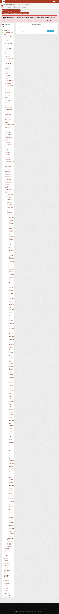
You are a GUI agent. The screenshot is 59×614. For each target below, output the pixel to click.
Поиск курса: (22, 31)
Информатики (10, 88)
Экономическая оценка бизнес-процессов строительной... (11, 439)
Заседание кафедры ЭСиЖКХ (10, 543)
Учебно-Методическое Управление (7, 562)
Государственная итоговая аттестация (10, 201)
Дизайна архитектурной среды (8, 77)
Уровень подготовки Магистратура (10, 212)
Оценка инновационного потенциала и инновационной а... (11, 357)
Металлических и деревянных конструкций (9, 114)
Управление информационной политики (7, 585)
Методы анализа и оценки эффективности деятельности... (11, 258)
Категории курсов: (36, 24)
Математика (9, 104)
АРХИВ (6, 588)
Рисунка (8, 142)
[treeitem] (8, 29)
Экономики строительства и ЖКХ (8, 191)
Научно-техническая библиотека (6, 580)
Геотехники (9, 70)
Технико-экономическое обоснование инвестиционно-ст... (11, 473)
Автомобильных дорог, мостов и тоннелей (9, 43)
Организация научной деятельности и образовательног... (11, 314)
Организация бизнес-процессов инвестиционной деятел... (11, 303)
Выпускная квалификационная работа (10, 196)
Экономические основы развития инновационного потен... (11, 419)
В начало (5, 28)
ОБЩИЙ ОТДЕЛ (8, 36)
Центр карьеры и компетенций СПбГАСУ (8, 575)
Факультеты (7, 552)
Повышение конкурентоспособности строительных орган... (11, 512)
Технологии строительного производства (8, 166)
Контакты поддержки (29, 613)
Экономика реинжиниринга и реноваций (11, 449)
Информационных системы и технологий (9, 92)
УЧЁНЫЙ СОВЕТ (9, 38)
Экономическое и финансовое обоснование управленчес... (11, 379)
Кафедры (7, 40)
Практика (10, 546)
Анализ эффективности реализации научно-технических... (11, 220)
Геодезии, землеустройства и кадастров (9, 67)
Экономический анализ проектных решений (11, 399)
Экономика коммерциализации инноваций (11, 463)
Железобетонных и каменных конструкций (9, 82)
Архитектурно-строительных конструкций (9, 48)
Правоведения (10, 134)
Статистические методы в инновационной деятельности (11, 495)
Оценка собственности (11, 328)
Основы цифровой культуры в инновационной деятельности (11, 336)
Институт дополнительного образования (7, 570)
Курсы (5, 34)
